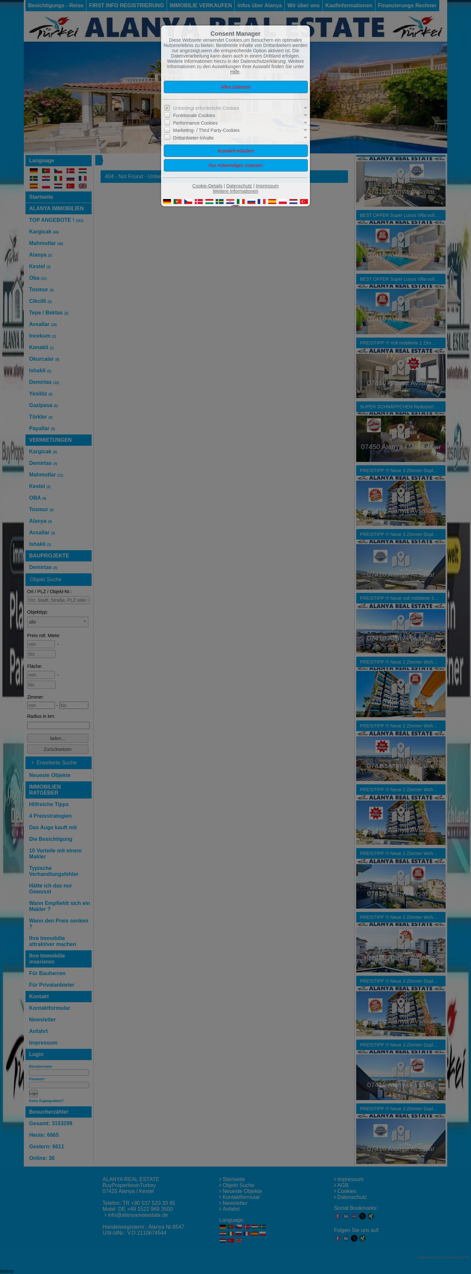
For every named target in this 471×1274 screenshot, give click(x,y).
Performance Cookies (195, 123)
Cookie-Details (208, 185)
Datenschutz (239, 185)
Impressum (267, 185)
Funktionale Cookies (194, 115)
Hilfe (234, 71)
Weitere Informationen (235, 191)
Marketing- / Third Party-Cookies (206, 130)
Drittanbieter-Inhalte (193, 138)
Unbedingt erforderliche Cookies (206, 108)
